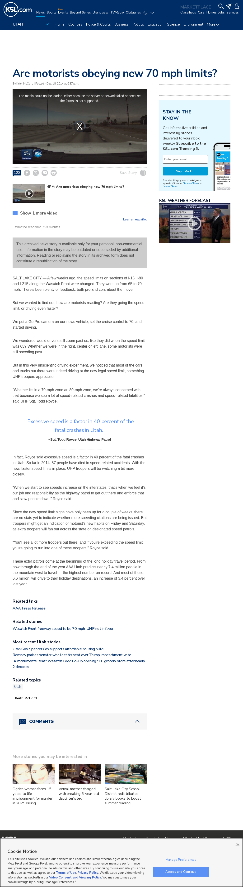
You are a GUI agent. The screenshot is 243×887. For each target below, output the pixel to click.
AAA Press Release (29, 608)
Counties (75, 24)
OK (237, 844)
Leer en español (135, 219)
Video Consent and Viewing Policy (75, 877)
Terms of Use (190, 183)
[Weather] (149, 14)
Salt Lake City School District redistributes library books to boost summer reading (123, 796)
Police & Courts (98, 24)
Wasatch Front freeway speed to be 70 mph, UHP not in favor (63, 628)
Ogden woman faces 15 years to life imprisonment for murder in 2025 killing (32, 796)
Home (60, 24)
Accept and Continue (180, 871)
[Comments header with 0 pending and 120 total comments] (80, 721)
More (213, 24)
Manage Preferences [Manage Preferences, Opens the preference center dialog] (181, 860)
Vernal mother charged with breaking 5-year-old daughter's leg (79, 793)
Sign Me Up (185, 171)
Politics (138, 24)
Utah (17, 687)
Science (173, 24)
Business (121, 24)
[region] (121, 862)
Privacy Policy (88, 873)
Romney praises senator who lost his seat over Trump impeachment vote (72, 655)
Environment (193, 24)
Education (155, 24)
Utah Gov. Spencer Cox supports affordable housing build (58, 649)
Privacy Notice (170, 186)
